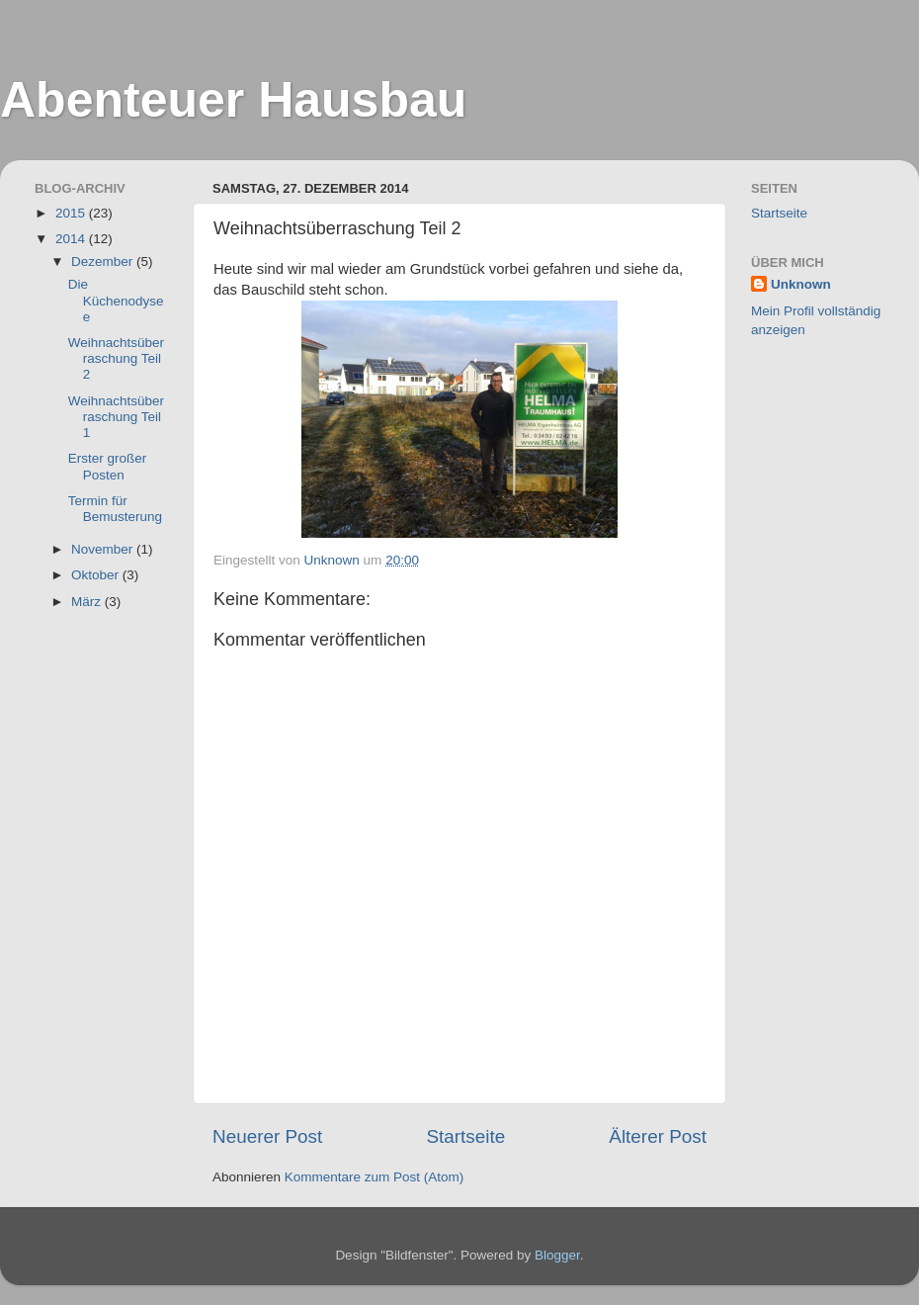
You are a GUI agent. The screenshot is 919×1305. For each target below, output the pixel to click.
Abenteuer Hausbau (233, 100)
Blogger (557, 1255)
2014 (72, 238)
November (103, 549)
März (88, 601)
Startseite (465, 1136)
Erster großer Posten (107, 466)
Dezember (103, 261)
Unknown (801, 284)
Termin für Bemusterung (115, 508)
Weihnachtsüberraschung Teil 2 (116, 358)
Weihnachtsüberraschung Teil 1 (116, 416)
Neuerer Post (267, 1136)
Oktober (97, 574)
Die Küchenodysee (116, 300)
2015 (72, 213)
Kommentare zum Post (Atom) (374, 1177)
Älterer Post (658, 1136)
